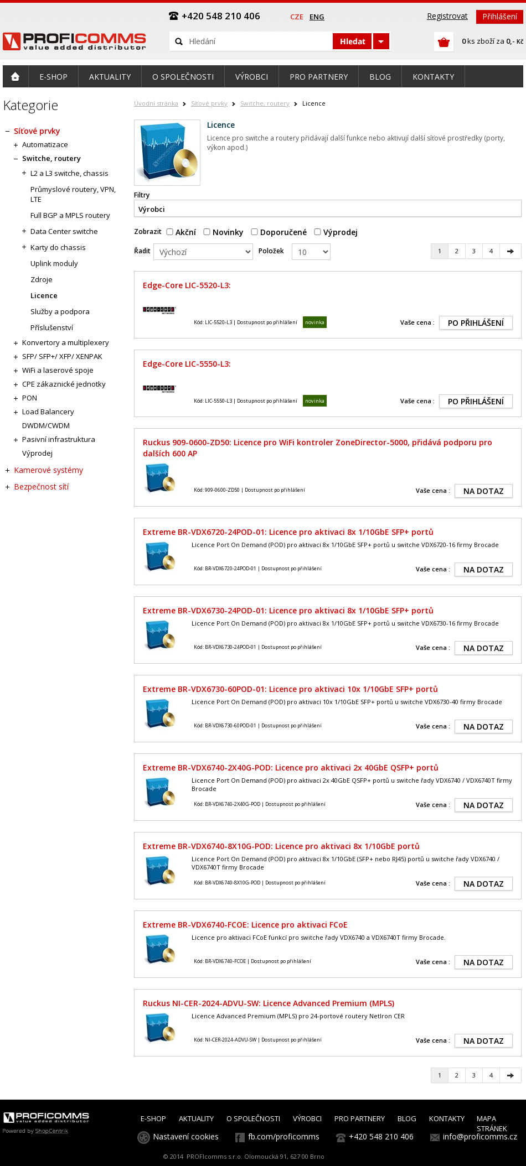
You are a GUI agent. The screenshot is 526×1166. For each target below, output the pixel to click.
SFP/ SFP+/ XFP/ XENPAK (62, 356)
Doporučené (279, 232)
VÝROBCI (307, 1118)
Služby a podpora (60, 311)
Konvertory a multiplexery (65, 342)
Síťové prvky (209, 103)
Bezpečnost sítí (41, 486)
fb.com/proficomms (283, 1136)
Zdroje (41, 279)
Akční (181, 232)
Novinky (223, 232)
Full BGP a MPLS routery (70, 215)
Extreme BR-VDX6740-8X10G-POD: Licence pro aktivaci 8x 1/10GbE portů (281, 846)
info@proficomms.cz (480, 1136)
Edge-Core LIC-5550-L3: (187, 363)
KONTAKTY (447, 1118)
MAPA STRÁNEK (492, 1123)
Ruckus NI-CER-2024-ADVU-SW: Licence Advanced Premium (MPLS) (268, 1003)
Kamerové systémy (48, 470)
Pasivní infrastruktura (58, 439)
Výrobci (151, 209)
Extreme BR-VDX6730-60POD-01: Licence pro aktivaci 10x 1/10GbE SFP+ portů (290, 689)
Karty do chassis (58, 247)
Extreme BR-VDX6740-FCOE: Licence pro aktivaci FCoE (245, 924)
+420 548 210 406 (381, 1136)
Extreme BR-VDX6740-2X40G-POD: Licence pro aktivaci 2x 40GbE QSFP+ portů (291, 767)
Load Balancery (48, 412)
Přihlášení (499, 16)
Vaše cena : (417, 322)
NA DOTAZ (483, 491)
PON (29, 398)
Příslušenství (51, 327)
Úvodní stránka (156, 103)
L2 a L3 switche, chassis (69, 173)
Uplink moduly (54, 263)
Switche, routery (265, 103)
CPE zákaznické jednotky (64, 384)
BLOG (407, 1118)
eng (317, 17)
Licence (44, 295)
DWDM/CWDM (46, 425)
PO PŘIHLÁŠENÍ (476, 322)
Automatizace (45, 144)
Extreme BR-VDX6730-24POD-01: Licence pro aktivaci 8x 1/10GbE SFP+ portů (288, 610)
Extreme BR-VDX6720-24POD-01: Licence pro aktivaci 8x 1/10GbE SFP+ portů (288, 532)
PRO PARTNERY (359, 1118)
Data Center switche (64, 231)
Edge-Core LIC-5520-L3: (187, 285)
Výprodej (336, 232)
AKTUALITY (196, 1118)
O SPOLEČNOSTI (253, 1118)
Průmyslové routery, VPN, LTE (73, 194)
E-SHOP (153, 1118)
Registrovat (447, 16)
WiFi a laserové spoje (58, 370)
